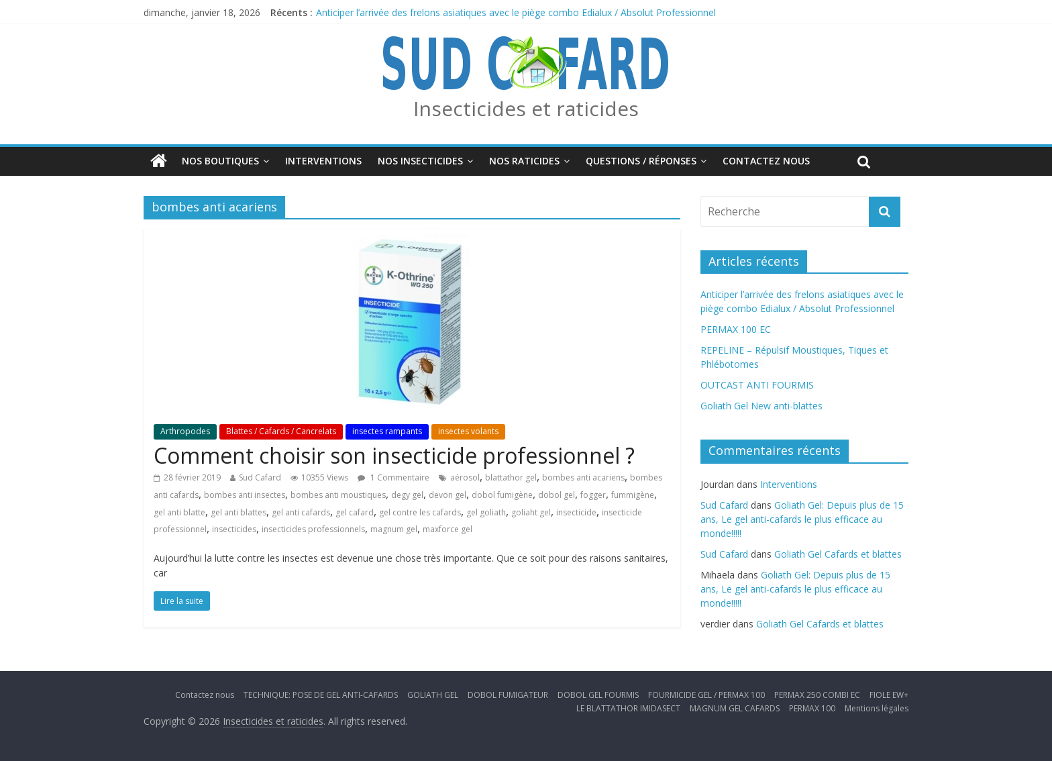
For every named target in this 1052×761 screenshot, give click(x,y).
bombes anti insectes (244, 495)
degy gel (407, 495)
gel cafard (354, 512)
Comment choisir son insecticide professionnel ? (394, 455)
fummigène (632, 495)
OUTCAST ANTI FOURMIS (757, 384)
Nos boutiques (220, 160)
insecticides (234, 529)
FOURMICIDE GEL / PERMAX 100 (706, 695)
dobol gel (556, 495)
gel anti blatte (179, 512)
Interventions (323, 160)
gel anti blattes (238, 512)
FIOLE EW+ (889, 695)
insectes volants (468, 431)
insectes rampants (387, 431)
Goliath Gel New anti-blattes (761, 405)
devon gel (447, 495)
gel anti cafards (301, 512)
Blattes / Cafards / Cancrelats (281, 431)
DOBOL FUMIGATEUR (508, 695)
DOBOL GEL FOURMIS (598, 695)
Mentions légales (876, 708)
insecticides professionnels (313, 529)
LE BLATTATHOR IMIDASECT (628, 708)
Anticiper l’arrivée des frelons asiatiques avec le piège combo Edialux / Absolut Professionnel (516, 12)
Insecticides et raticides (526, 108)
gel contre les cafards (420, 512)
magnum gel (393, 529)
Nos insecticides (420, 160)
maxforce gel (447, 529)
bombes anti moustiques (338, 495)
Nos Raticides (524, 160)
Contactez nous (766, 160)
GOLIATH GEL (432, 695)
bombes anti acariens (583, 477)
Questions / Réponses (641, 160)
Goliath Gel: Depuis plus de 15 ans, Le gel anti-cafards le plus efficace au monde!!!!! (802, 519)
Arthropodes (185, 431)
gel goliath (486, 512)
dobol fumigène (502, 495)
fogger (593, 495)
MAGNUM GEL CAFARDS (735, 708)
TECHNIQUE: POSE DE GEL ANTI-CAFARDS (321, 695)
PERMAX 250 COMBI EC (817, 695)
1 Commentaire (393, 477)
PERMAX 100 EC (735, 329)
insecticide (576, 512)
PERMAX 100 (812, 708)
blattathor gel (511, 477)
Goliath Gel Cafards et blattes (838, 554)
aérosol (465, 477)
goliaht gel (531, 512)
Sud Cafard (260, 477)
